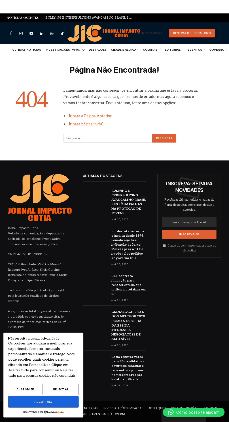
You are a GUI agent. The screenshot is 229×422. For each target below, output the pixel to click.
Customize (25, 389)
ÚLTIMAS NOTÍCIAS (26, 49)
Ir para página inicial (86, 124)
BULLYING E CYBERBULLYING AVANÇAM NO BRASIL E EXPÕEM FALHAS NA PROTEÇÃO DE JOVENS (90, 17)
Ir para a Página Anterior (90, 116)
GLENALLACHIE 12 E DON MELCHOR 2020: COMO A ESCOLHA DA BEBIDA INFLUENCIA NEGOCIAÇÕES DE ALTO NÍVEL (128, 325)
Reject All (61, 389)
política (191, 250)
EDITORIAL (172, 49)
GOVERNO (119, 414)
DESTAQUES (98, 49)
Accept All (43, 401)
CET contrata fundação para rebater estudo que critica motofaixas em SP (128, 285)
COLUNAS (150, 49)
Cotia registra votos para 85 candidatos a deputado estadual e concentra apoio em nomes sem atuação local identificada (128, 368)
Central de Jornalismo (192, 33)
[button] (194, 412)
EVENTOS (195, 49)
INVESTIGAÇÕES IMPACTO (65, 49)
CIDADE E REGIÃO (123, 49)
